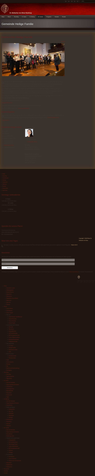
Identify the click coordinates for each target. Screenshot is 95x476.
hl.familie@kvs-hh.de (9, 145)
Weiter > (8, 120)
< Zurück (4, 120)
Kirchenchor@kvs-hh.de (23, 108)
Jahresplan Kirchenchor (7, 102)
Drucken (62, 41)
